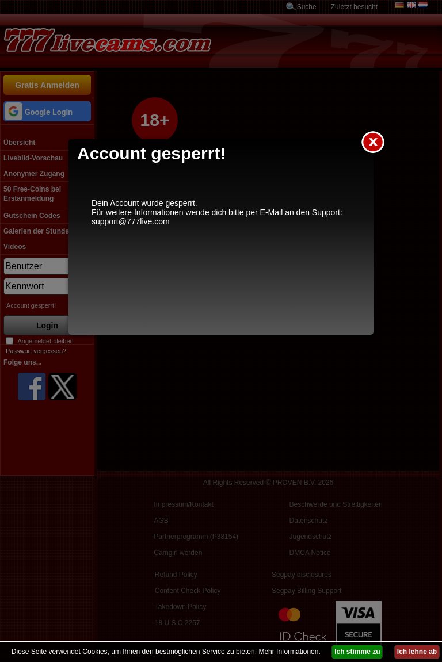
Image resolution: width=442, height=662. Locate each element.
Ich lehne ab (417, 652)
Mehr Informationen (288, 652)
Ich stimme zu (357, 652)
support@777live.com (131, 221)
